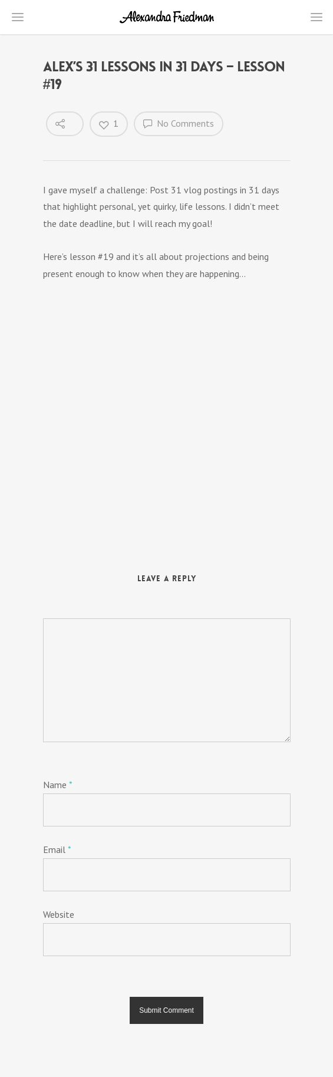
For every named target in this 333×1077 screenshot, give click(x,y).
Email (57, 849)
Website (58, 914)
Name (57, 785)
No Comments (178, 123)
